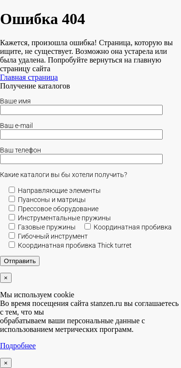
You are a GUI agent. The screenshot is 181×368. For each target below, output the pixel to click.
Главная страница (29, 77)
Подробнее (18, 346)
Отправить (20, 261)
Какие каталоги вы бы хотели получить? (63, 174)
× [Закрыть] (6, 277)
